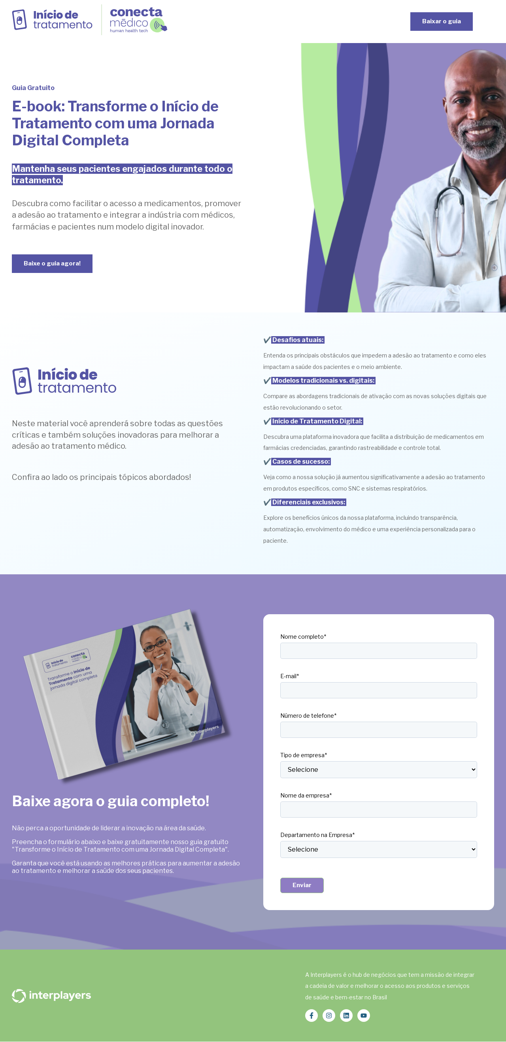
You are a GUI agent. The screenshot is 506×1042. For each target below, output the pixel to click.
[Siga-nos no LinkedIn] (346, 1015)
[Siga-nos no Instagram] (329, 1015)
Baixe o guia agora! (52, 263)
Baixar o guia (441, 21)
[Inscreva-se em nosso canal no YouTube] (363, 1015)
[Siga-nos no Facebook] (311, 1015)
